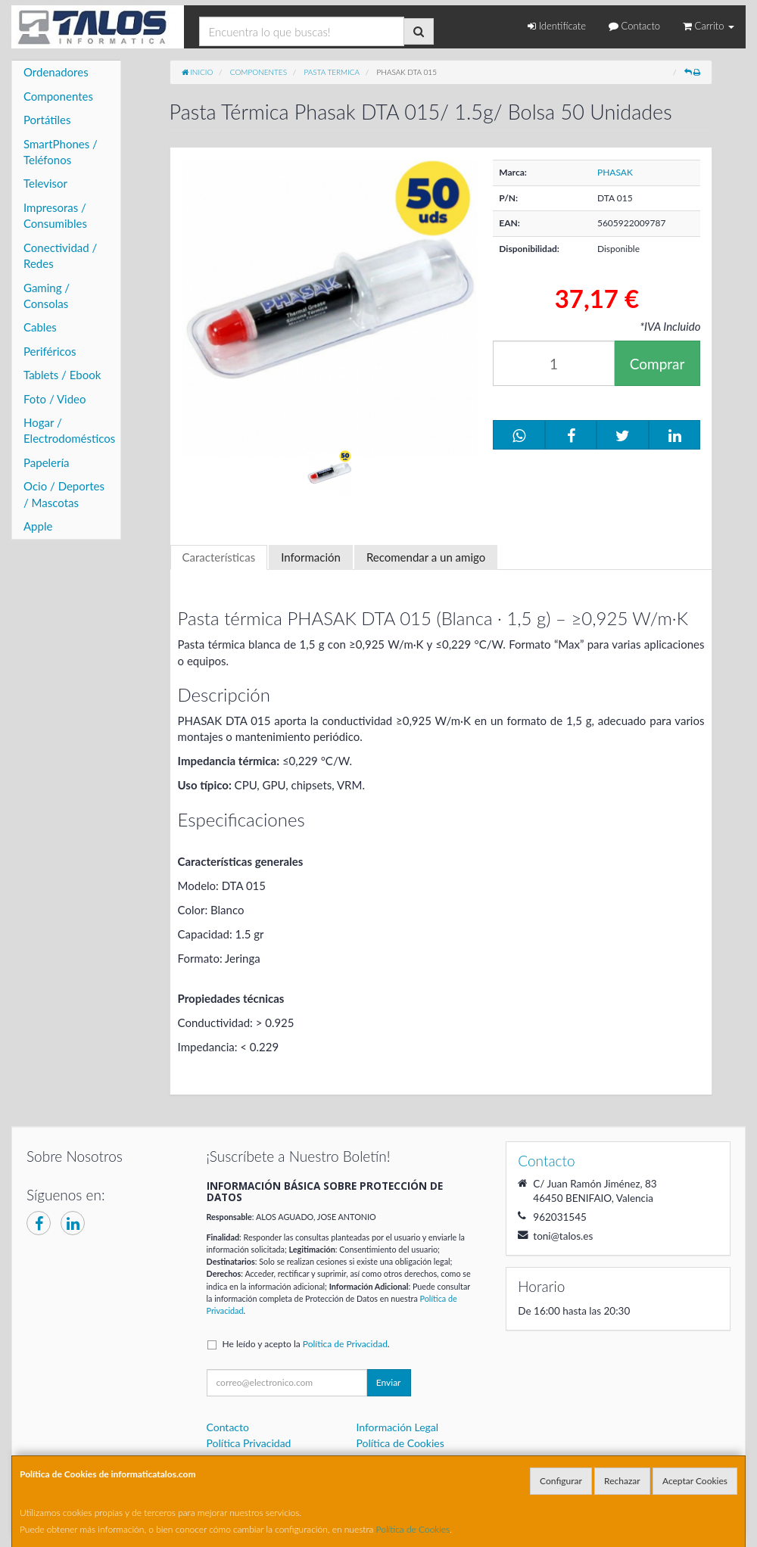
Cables (40, 327)
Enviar (388, 1382)
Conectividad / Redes (60, 255)
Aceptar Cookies (694, 1480)
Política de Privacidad (345, 1343)
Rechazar (622, 1480)
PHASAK (615, 172)
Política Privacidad (249, 1442)
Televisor (45, 183)
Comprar (657, 363)
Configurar (561, 1480)
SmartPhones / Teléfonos (60, 152)
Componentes (58, 96)
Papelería (46, 462)
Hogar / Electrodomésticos (69, 430)
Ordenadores (56, 72)
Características (219, 557)
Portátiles (47, 119)
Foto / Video (54, 399)
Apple (37, 526)
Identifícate (557, 26)
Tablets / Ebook (62, 374)
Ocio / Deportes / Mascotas (63, 494)
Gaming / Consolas (46, 295)
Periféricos (49, 351)
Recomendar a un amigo (425, 557)
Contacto (634, 26)
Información (311, 557)
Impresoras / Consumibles (55, 215)
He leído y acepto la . (306, 1343)
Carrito (708, 26)
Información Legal (397, 1427)
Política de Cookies (413, 1529)
